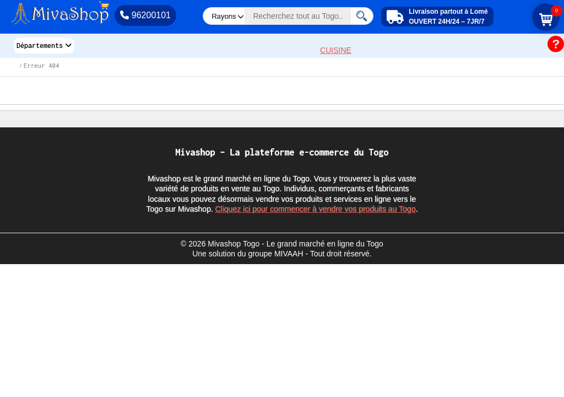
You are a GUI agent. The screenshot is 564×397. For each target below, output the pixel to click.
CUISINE (335, 50)
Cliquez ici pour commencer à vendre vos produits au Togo (315, 209)
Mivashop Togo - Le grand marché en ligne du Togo (295, 243)
